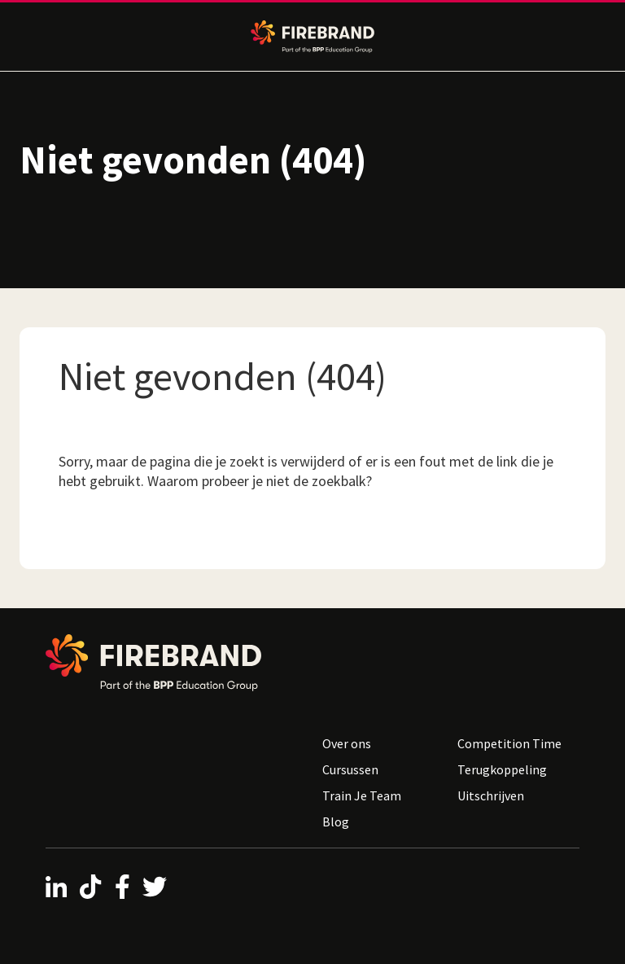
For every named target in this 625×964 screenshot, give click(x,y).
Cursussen (350, 769)
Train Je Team (361, 795)
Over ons (346, 743)
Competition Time (509, 743)
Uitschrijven (490, 795)
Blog (335, 821)
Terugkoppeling (502, 769)
